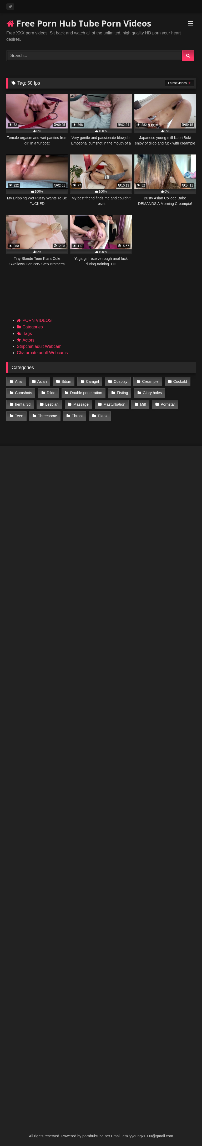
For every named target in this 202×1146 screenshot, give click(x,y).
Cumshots (23, 392)
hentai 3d (23, 403)
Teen (19, 414)
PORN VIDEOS (37, 320)
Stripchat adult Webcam (39, 346)
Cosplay (120, 381)
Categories (32, 327)
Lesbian (51, 403)
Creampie (149, 381)
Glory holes (151, 392)
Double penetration (86, 392)
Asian (42, 381)
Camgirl (91, 381)
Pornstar (166, 403)
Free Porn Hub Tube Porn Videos (78, 23)
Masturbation (113, 403)
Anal (19, 381)
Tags (27, 333)
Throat (76, 414)
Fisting (121, 392)
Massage (80, 403)
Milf (142, 403)
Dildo (51, 392)
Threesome (47, 414)
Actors (28, 340)
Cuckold (179, 381)
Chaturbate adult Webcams (42, 352)
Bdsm (66, 381)
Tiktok (102, 414)
